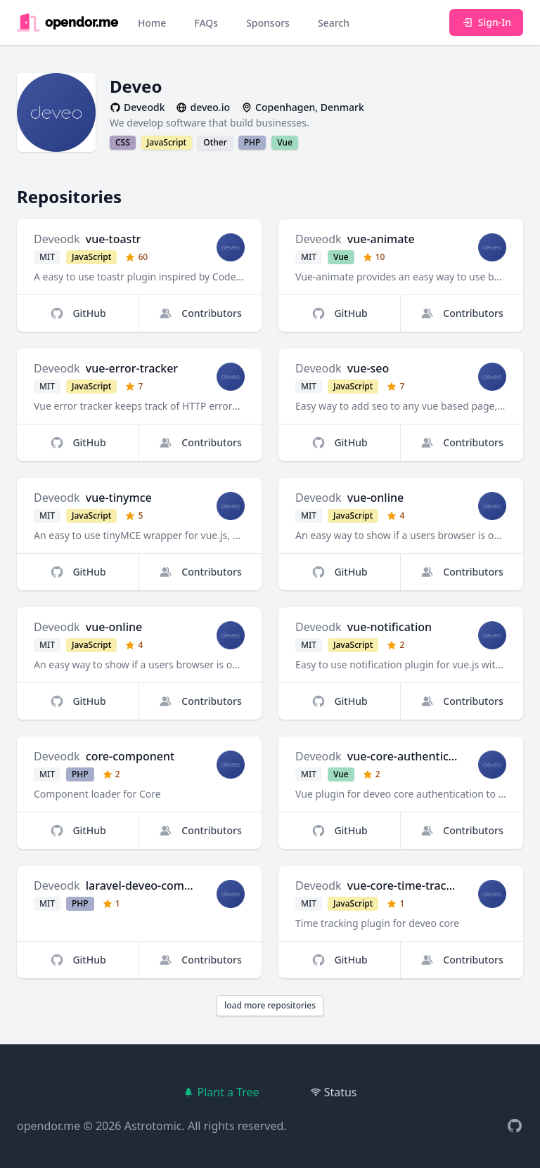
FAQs (206, 23)
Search (333, 23)
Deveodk (57, 239)
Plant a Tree (221, 1092)
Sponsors (268, 23)
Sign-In (486, 22)
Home (152, 23)
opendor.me (48, 1126)
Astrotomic (153, 1126)
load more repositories (270, 1005)
